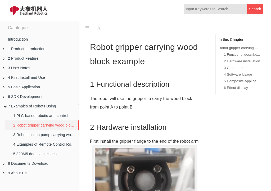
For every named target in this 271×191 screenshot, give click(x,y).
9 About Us (15, 173)
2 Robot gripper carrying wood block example (45, 125)
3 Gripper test (235, 68)
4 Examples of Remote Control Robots (45, 144)
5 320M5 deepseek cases (35, 154)
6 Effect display (236, 88)
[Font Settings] (99, 27)
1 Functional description (242, 55)
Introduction (18, 39)
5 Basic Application (21, 87)
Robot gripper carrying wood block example (239, 48)
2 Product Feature (20, 58)
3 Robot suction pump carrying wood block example (46, 135)
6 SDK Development (22, 96)
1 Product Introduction (24, 49)
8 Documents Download (25, 163)
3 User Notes (16, 68)
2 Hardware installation (242, 61)
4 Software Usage (238, 74)
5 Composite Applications (242, 81)
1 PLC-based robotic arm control (40, 116)
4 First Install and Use (24, 77)
